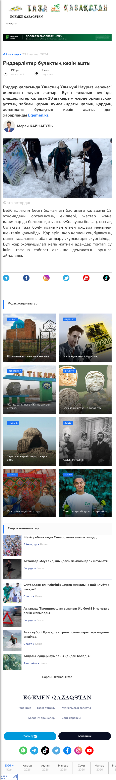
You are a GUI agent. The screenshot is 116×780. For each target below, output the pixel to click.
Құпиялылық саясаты (76, 708)
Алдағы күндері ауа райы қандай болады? (56, 656)
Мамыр (99, 768)
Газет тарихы (46, 708)
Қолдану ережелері (42, 718)
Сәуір (81, 768)
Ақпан (45, 768)
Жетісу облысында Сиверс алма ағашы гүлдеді (60, 537)
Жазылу (30, 736)
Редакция (24, 708)
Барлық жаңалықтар (57, 677)
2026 (9, 768)
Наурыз (63, 768)
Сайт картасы (71, 718)
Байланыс (85, 736)
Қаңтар (27, 768)
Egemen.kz (38, 115)
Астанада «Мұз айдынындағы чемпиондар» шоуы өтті (65, 561)
